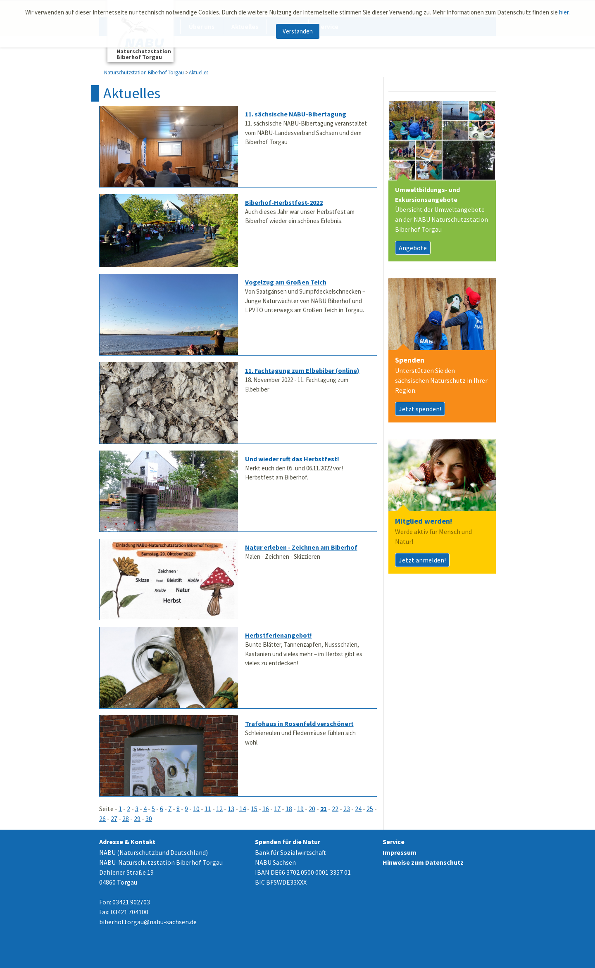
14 (242, 808)
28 (125, 818)
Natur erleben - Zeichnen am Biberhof (301, 547)
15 (254, 808)
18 (289, 808)
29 (137, 818)
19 (300, 808)
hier (564, 9)
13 (231, 808)
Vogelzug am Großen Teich (285, 282)
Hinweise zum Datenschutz (423, 862)
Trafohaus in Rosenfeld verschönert (299, 723)
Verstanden (298, 28)
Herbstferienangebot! (278, 635)
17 (277, 808)
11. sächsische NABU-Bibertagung (295, 114)
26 (102, 818)
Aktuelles (198, 72)
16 (265, 808)
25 (370, 808)
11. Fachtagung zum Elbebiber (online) (302, 370)
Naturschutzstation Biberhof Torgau (144, 72)
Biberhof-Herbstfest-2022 (284, 202)
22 (335, 808)
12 (219, 808)
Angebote (413, 248)
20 (312, 808)
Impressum (399, 852)
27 (114, 818)
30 (148, 818)
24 (358, 808)
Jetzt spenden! (420, 409)
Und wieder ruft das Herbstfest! (292, 459)
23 (346, 808)
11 (208, 808)
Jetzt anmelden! (422, 560)
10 (196, 808)
